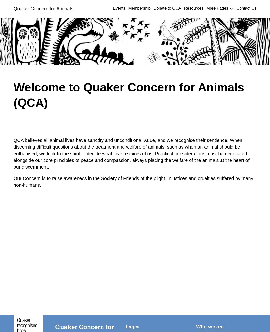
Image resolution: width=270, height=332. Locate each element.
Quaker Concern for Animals (43, 8)
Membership (139, 8)
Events (119, 8)
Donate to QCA (167, 8)
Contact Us (246, 8)
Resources (193, 8)
